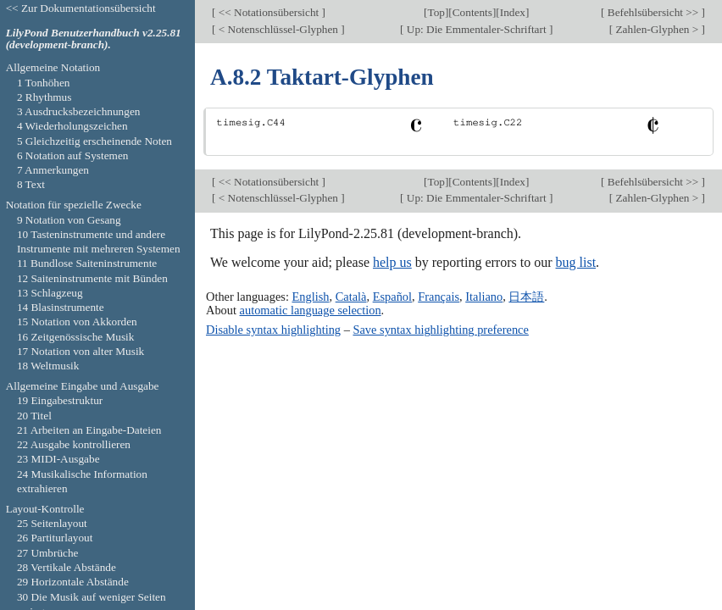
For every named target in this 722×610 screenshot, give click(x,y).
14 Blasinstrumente (60, 307)
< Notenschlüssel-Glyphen (278, 29)
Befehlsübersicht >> (653, 12)
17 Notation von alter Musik (80, 351)
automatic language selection (310, 310)
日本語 (526, 296)
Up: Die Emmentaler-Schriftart (476, 29)
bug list (576, 262)
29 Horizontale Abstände (73, 581)
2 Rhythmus (44, 97)
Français (438, 296)
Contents (472, 12)
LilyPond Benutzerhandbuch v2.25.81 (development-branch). (93, 39)
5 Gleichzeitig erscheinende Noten (94, 141)
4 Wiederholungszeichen (72, 125)
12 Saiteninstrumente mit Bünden (92, 278)
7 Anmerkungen (53, 170)
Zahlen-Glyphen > (657, 29)
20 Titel (34, 415)
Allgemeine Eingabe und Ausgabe (82, 386)
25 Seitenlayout (52, 523)
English (311, 296)
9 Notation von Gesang (69, 220)
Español (392, 296)
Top (435, 12)
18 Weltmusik (48, 365)
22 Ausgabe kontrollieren (74, 444)
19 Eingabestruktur (60, 400)
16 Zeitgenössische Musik (76, 336)
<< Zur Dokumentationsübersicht (81, 8)
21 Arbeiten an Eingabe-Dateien (89, 430)
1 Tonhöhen (43, 82)
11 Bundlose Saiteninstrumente (87, 263)
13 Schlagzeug (50, 292)
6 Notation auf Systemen (73, 155)
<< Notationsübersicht (268, 12)
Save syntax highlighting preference (440, 329)
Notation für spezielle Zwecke (74, 204)
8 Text (31, 184)
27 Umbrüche (48, 552)
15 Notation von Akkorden (77, 321)
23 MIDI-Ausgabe (58, 458)
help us (392, 262)
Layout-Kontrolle (45, 508)
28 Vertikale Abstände (66, 567)
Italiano (484, 296)
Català (351, 296)
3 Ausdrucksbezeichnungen (79, 111)
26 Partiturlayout (55, 537)
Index (512, 12)
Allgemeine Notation (53, 67)
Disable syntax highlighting (273, 329)
